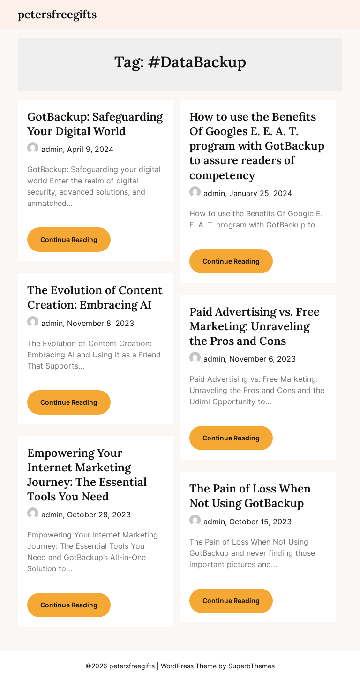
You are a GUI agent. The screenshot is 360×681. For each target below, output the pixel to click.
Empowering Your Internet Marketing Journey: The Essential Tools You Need (87, 475)
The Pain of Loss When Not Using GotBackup (250, 495)
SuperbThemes (251, 666)
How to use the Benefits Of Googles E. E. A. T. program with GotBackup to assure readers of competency (256, 145)
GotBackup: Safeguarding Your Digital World (95, 123)
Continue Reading (69, 239)
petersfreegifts (57, 14)
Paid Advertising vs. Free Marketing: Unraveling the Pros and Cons (254, 326)
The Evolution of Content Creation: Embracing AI (95, 297)
